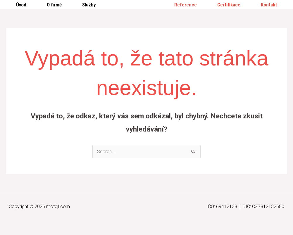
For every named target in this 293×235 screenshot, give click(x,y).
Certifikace (228, 5)
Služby (89, 5)
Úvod (21, 5)
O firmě (54, 5)
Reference (185, 5)
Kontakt (269, 5)
